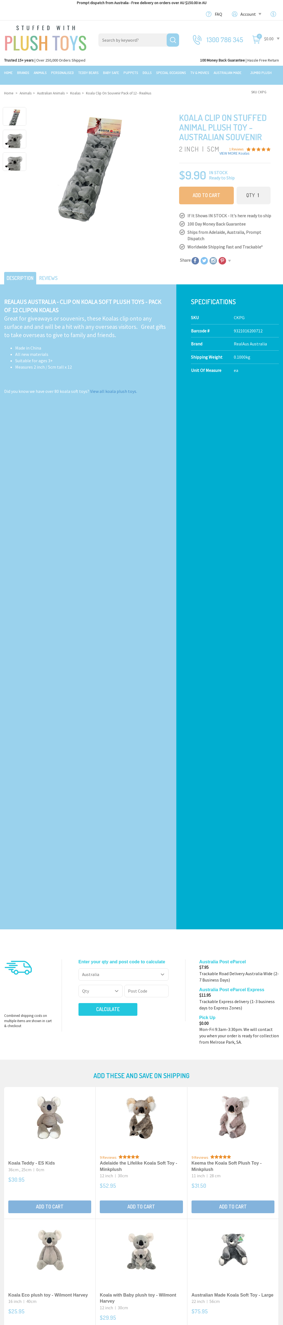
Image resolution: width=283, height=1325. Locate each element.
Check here (156, 1151)
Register (224, 1232)
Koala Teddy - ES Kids (31, 639)
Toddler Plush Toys (93, 1217)
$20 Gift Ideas (16, 1205)
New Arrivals (16, 1224)
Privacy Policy (225, 1072)
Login (221, 1226)
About (152, 1189)
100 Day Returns (161, 1205)
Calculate (98, 485)
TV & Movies (199, 72)
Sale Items (14, 1211)
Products (84, 1189)
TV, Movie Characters (94, 1243)
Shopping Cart (230, 1219)
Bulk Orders (157, 1230)
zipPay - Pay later (162, 1236)
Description (21, 272)
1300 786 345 (225, 39)
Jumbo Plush (261, 72)
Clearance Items (19, 1217)
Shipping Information (166, 1211)
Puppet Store (87, 1224)
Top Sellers (14, 1230)
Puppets (131, 72)
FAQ (218, 14)
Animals (40, 72)
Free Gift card (158, 1243)
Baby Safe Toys (89, 1211)
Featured (13, 1189)
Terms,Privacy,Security (167, 1217)
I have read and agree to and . (182, 1072)
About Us (154, 1199)
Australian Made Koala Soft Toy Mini (138, 903)
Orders (222, 1238)
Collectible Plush (91, 1249)
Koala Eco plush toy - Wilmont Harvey (48, 771)
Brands (23, 72)
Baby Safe (111, 72)
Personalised (62, 72)
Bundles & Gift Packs (23, 1199)
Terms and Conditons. (84, 1318)
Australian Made (228, 72)
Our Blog (224, 1189)
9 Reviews (108, 633)
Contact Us (227, 1198)
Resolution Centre (233, 1257)
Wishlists (225, 1251)
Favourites (226, 1245)
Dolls (147, 72)
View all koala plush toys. (113, 385)
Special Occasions (171, 72)
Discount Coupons (163, 1249)
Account (250, 14)
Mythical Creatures (93, 1255)
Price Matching (160, 1224)
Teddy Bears (88, 72)
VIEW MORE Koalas (234, 148)
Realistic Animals (91, 1199)
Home (8, 72)
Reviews (53, 272)
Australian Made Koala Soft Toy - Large (233, 771)
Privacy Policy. (112, 1318)
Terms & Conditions (190, 1072)
